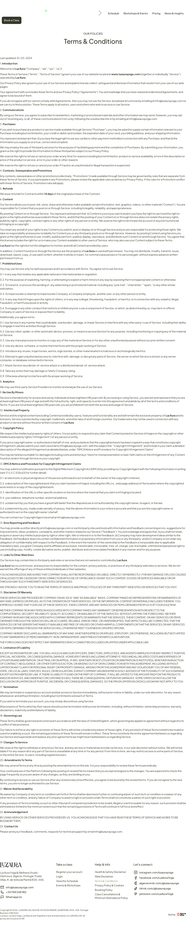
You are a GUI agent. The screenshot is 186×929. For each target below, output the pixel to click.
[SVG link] (15, 5)
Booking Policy (104, 889)
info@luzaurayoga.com (169, 100)
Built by (171, 914)
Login (59, 876)
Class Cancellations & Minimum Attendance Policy (111, 896)
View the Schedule (67, 881)
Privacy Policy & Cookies (109, 885)
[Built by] (181, 914)
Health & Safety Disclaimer (110, 871)
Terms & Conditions (106, 881)
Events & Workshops (68, 885)
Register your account (69, 871)
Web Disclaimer (104, 876)
